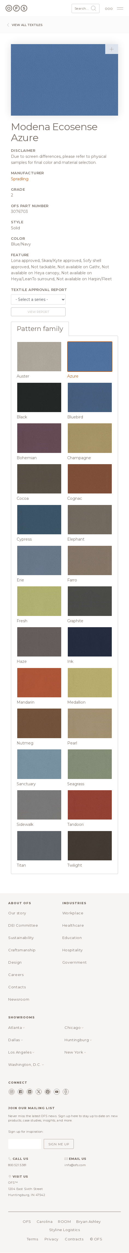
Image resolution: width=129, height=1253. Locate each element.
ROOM (64, 1221)
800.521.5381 (17, 1165)
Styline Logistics (64, 1230)
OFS (27, 1221)
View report (38, 312)
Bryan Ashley (88, 1221)
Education (72, 937)
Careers (16, 974)
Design (15, 962)
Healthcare (73, 925)
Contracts (74, 1239)
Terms (32, 1239)
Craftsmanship (22, 950)
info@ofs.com (75, 1165)
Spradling (19, 178)
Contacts (17, 987)
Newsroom (18, 999)
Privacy (51, 1239)
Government (74, 962)
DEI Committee (23, 925)
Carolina (44, 1221)
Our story (17, 913)
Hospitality (72, 950)
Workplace (73, 913)
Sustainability (21, 937)
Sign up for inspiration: (25, 1132)
